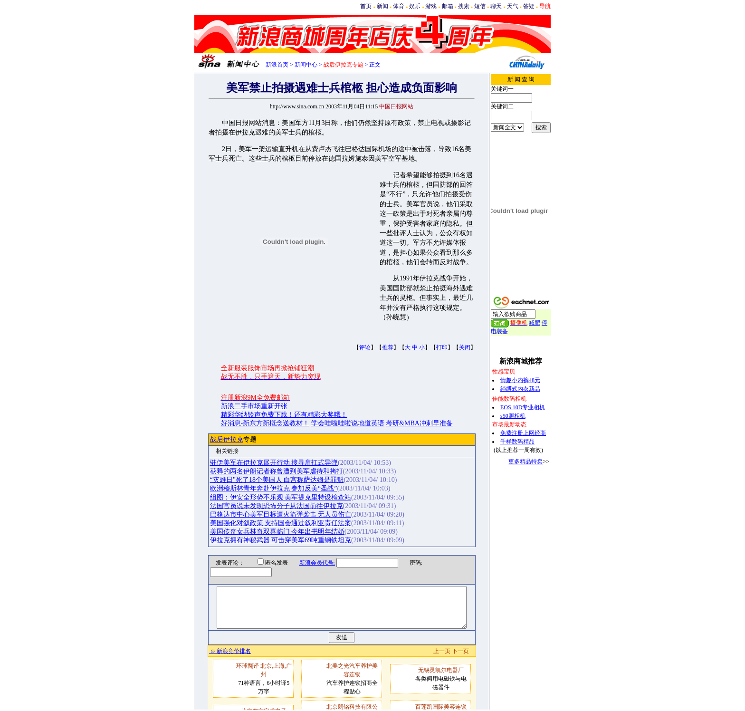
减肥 (534, 322)
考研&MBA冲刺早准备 (419, 423)
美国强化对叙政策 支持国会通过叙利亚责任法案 (281, 523)
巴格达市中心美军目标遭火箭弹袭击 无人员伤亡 (281, 514)
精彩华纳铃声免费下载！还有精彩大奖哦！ (284, 414)
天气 (512, 6)
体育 (398, 6)
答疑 (529, 6)
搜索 (463, 6)
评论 (365, 347)
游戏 (431, 6)
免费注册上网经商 (523, 433)
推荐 (387, 347)
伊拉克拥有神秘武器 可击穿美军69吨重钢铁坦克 (281, 540)
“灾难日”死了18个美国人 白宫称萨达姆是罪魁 (277, 479)
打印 (442, 347)
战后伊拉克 (226, 439)
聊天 (496, 6)
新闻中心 (306, 64)
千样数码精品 (517, 441)
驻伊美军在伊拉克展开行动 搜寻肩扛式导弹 (274, 462)
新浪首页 (277, 64)
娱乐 (414, 6)
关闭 (464, 347)
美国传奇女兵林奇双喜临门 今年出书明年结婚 (277, 531)
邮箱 (447, 6)
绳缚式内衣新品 (520, 388)
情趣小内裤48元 (520, 380)
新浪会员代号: (311, 562)
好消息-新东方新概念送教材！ (265, 423)
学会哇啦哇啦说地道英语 (347, 423)
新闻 (382, 6)
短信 (480, 6)
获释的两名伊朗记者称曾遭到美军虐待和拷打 (276, 471)
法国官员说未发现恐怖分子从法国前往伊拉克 (276, 505)
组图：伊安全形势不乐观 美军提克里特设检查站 (281, 497)
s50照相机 (512, 416)
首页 (366, 6)
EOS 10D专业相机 (522, 407)
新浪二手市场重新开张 (254, 406)
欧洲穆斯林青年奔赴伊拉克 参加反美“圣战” (273, 488)
